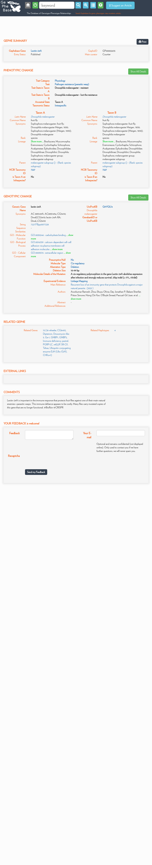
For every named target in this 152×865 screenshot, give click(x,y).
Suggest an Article (120, 5)
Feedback (14, 433)
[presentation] (52, 460)
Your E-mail (87, 435)
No (72, 259)
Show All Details (138, 71)
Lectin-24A (36, 50)
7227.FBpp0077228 (40, 224)
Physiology (60, 80)
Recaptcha (14, 456)
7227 (33, 169)
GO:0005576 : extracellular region (47, 252)
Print (142, 41)
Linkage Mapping (79, 281)
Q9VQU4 (108, 206)
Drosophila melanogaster (42, 116)
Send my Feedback (36, 472)
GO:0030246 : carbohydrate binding (48, 235)
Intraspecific (60, 105)
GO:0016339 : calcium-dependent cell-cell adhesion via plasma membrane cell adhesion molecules (51, 246)
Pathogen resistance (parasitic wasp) (72, 84)
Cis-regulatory (77, 263)
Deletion (75, 267)
